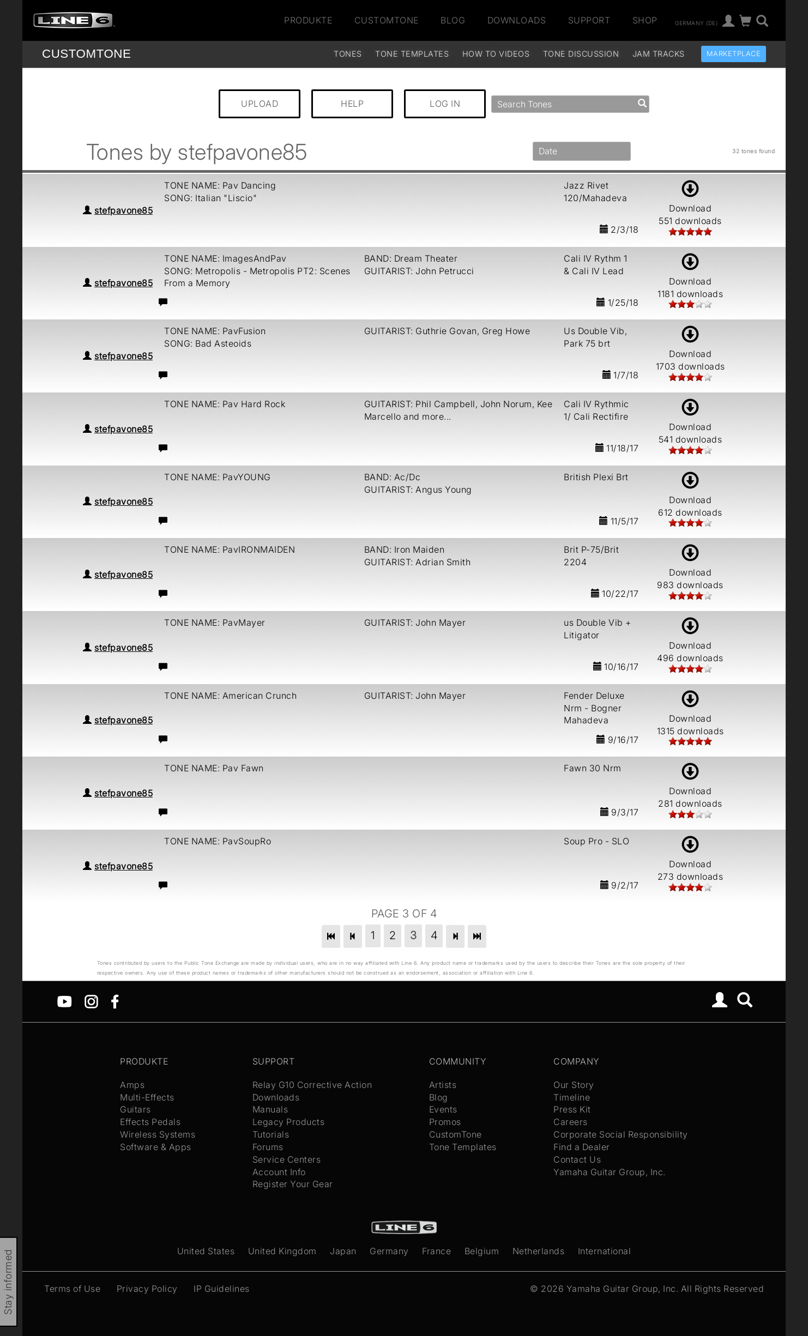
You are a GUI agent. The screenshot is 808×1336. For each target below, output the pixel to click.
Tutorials (271, 1134)
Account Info (279, 1171)
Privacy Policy (147, 1288)
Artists (443, 1084)
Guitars (135, 1109)
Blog (453, 20)
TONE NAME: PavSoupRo (217, 841)
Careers (570, 1121)
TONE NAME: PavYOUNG (217, 476)
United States (206, 1251)
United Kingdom (282, 1251)
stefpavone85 (123, 210)
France (436, 1251)
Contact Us (577, 1159)
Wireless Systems (157, 1134)
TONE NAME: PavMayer (215, 622)
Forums (268, 1146)
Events (443, 1109)
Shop (645, 20)
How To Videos (496, 53)
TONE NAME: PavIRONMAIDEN (229, 549)
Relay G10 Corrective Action (312, 1084)
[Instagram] (91, 1000)
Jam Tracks (658, 53)
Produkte (308, 20)
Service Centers (286, 1159)
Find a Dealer (581, 1146)
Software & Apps (155, 1146)
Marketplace (734, 54)
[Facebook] (114, 1000)
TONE (86, 54)
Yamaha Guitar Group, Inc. (609, 1171)
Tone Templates (412, 53)
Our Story (573, 1084)
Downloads (516, 20)
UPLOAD (259, 103)
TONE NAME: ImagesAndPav (225, 258)
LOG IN (445, 103)
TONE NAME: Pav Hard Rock (224, 403)
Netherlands (538, 1251)
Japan (343, 1251)
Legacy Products (288, 1121)
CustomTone (386, 20)
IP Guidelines (222, 1288)
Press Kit (572, 1109)
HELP (352, 103)
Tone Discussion (581, 53)
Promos (445, 1121)
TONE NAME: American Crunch (230, 695)
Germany (389, 1251)
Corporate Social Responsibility (620, 1134)
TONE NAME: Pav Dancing (220, 185)
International (604, 1251)
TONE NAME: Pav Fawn (214, 768)
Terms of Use (72, 1288)
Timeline (571, 1097)
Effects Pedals (150, 1121)
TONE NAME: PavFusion (215, 330)
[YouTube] (64, 1000)
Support (589, 20)
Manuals (270, 1109)
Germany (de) (696, 22)
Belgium (482, 1251)
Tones (348, 53)
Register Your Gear (292, 1183)
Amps (132, 1084)
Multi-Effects (147, 1097)
